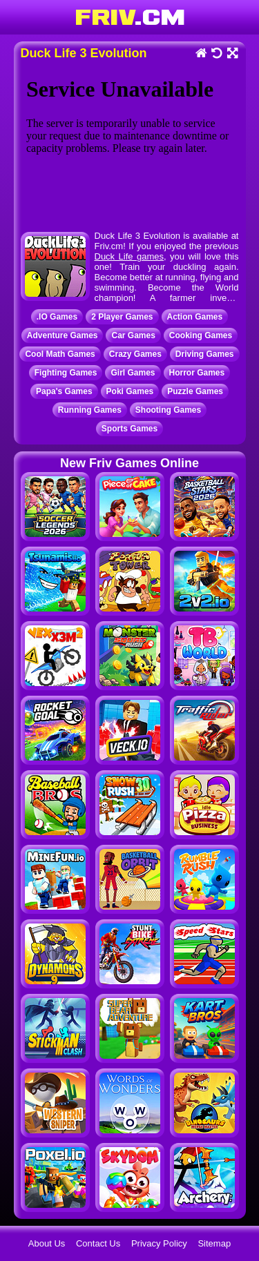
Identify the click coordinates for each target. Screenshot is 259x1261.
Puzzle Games (195, 391)
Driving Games (204, 354)
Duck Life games (129, 256)
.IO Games (57, 317)
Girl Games (133, 373)
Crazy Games (135, 354)
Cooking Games (200, 335)
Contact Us (98, 1243)
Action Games (195, 317)
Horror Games (197, 373)
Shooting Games (168, 410)
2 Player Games (122, 317)
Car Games (133, 335)
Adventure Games (62, 335)
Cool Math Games (60, 354)
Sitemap (214, 1243)
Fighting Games (66, 373)
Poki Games (130, 391)
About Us (46, 1243)
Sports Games (129, 428)
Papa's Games (64, 391)
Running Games (90, 410)
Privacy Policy (159, 1243)
